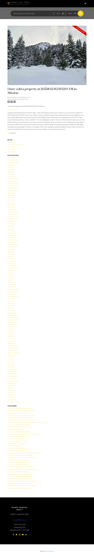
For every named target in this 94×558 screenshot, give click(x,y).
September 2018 (13, 353)
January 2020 (12, 315)
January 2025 (12, 181)
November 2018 (13, 348)
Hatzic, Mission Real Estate (16, 436)
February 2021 (12, 284)
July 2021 (11, 273)
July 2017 (11, 385)
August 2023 (11, 221)
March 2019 (11, 338)
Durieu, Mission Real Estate (16, 429)
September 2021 (13, 268)
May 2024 (11, 200)
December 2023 (13, 212)
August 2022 (11, 247)
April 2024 (11, 202)
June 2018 (11, 360)
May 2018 (11, 362)
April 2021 (11, 280)
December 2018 (13, 345)
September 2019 (13, 324)
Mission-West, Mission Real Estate (18, 450)
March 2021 (11, 282)
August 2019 (11, 327)
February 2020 (12, 313)
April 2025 (11, 174)
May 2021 (11, 277)
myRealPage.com (50, 551)
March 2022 (11, 259)
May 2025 (11, 172)
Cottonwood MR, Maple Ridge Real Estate (21, 420)
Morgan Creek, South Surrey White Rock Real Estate (24, 453)
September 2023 (13, 219)
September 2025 (13, 162)
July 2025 (11, 167)
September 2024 (13, 190)
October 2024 (12, 188)
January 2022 (12, 263)
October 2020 (12, 294)
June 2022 (11, 251)
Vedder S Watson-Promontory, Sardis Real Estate (23, 481)
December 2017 (13, 374)
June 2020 (11, 303)
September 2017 (13, 381)
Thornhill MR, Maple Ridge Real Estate (19, 479)
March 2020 (11, 310)
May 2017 (11, 390)
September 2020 (13, 296)
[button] (13, 535)
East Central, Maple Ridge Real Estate (19, 432)
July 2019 (11, 329)
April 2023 (11, 230)
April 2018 (11, 364)
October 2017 (12, 378)
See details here (13, 109)
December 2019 (13, 317)
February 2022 (12, 261)
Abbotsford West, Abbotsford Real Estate (21, 410)
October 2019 (12, 322)
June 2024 (11, 197)
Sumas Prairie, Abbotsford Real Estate (19, 476)
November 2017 (13, 376)
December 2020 (13, 289)
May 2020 (11, 306)
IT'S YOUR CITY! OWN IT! (16, 144)
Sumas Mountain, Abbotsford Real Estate (20, 474)
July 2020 (11, 301)
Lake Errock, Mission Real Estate (18, 441)
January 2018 (12, 371)
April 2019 (11, 336)
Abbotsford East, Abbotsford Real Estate (20, 408)
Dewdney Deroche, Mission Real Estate (20, 427)
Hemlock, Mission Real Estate (20, 99)
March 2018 (11, 367)
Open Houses (12, 149)
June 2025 (11, 169)
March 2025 (11, 176)
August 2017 (11, 383)
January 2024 (12, 209)
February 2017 (12, 397)
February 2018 (12, 369)
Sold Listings (11, 151)
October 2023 (12, 216)
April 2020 (11, 308)
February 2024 (12, 207)
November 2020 (13, 291)
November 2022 (13, 240)
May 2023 (11, 228)
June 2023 (11, 226)
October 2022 (12, 242)
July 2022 (11, 249)
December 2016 (13, 402)
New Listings (12, 147)
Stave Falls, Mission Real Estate (17, 472)
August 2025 (11, 165)
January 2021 (12, 287)
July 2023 (11, 223)
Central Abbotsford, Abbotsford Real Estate (21, 415)
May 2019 (11, 334)
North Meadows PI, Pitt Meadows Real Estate (22, 457)
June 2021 (11, 275)
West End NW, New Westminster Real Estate (22, 486)
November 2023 (13, 214)
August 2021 (11, 270)
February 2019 (12, 341)
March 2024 (11, 205)
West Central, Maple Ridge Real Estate (20, 483)
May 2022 (11, 254)
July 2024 (11, 195)
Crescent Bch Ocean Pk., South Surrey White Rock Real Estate (27, 422)
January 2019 (12, 343)
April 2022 (11, 256)
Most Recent (12, 158)
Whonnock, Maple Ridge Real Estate (19, 488)
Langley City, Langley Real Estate (18, 443)
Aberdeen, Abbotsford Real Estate (18, 413)
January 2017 (12, 400)
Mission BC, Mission (14, 446)
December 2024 (13, 183)
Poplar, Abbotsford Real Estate (17, 462)
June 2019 (11, 331)
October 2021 (12, 266)
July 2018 (11, 357)
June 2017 (11, 388)
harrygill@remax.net (19, 520)
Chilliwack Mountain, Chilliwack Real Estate (21, 417)
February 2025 (12, 179)
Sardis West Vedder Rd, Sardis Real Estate (21, 467)
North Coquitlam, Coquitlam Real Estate (20, 455)
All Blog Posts (12, 142)
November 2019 (13, 320)
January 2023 (12, 237)
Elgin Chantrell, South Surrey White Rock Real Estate (24, 434)
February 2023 (12, 235)
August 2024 (11, 193)
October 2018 (12, 350)
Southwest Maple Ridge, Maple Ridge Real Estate (23, 469)
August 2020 (11, 298)
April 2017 (11, 392)
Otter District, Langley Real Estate (18, 460)
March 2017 (11, 395)
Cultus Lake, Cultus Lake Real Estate (19, 425)
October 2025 (12, 160)
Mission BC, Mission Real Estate (17, 448)
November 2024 (13, 186)
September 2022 (13, 244)
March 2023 (11, 233)
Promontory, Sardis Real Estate (17, 464)
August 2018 (11, 355)
